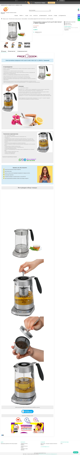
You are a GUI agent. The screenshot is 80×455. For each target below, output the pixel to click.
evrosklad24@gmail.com (45, 446)
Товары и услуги (5, 18)
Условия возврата (43, 15)
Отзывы (55, 15)
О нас (31, 15)
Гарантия (50, 15)
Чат (75, 452)
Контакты (35, 15)
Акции (26, 15)
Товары (21, 15)
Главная (16, 15)
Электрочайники (24, 18)
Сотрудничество (62, 15)
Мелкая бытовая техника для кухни (15, 18)
